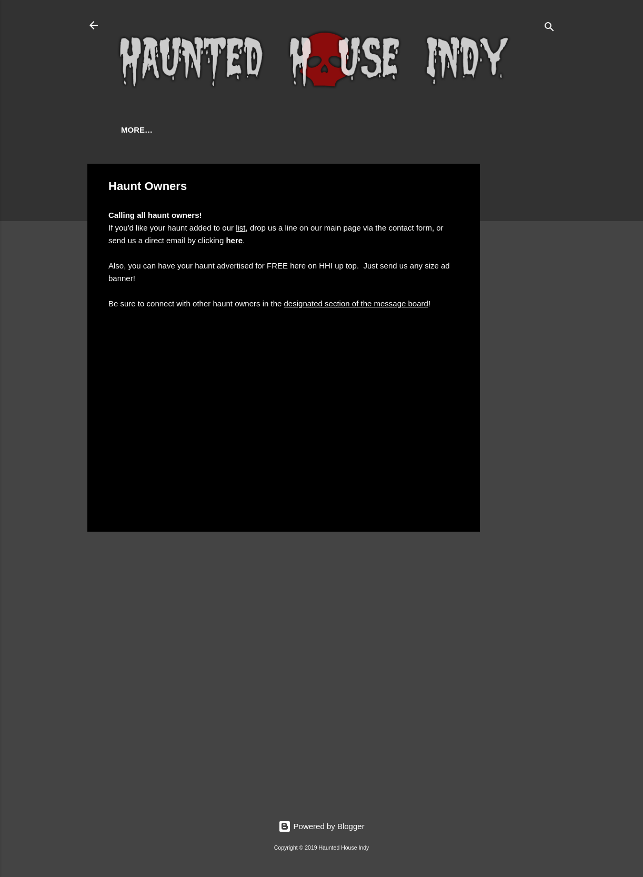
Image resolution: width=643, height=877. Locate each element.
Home (133, 129)
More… (288, 129)
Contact (235, 129)
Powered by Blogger (321, 826)
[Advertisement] (522, 322)
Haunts (180, 129)
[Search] (549, 29)
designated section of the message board (356, 303)
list (240, 227)
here (234, 240)
